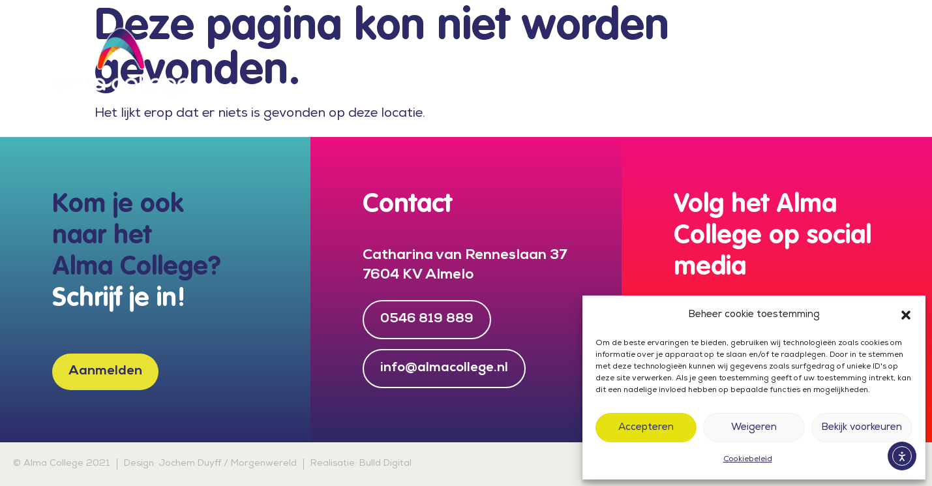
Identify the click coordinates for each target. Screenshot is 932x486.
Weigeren (754, 428)
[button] (905, 315)
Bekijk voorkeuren (861, 428)
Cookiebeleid (747, 460)
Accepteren (646, 428)
